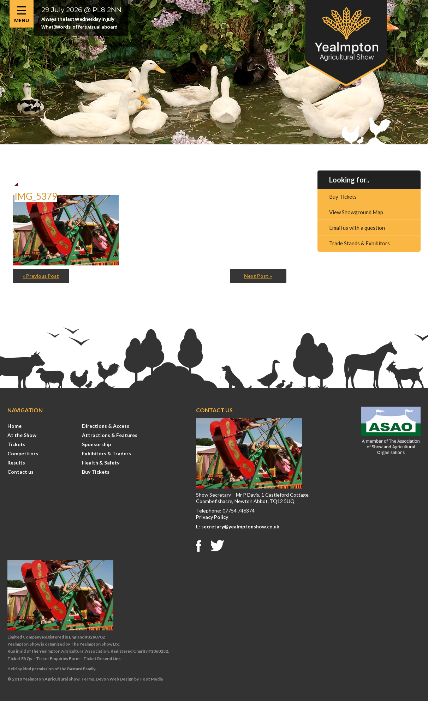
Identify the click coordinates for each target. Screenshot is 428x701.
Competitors (22, 453)
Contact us (20, 472)
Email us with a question (357, 227)
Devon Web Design (114, 679)
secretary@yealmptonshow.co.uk (240, 526)
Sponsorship (96, 444)
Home (14, 426)
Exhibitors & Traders (106, 453)
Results (16, 463)
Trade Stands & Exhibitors (359, 243)
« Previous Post (41, 276)
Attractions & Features (109, 435)
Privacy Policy (212, 517)
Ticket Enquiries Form (57, 658)
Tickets (16, 444)
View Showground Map (356, 212)
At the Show (21, 435)
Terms (87, 679)
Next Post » (258, 276)
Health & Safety (100, 463)
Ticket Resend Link (102, 658)
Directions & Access (105, 426)
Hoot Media (151, 679)
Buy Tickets (343, 196)
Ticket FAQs (19, 658)
